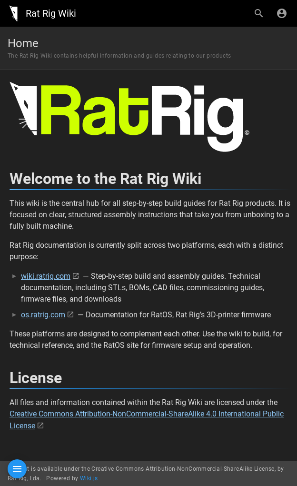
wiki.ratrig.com (45, 276)
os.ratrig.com (43, 314)
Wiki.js (89, 478)
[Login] (281, 13)
